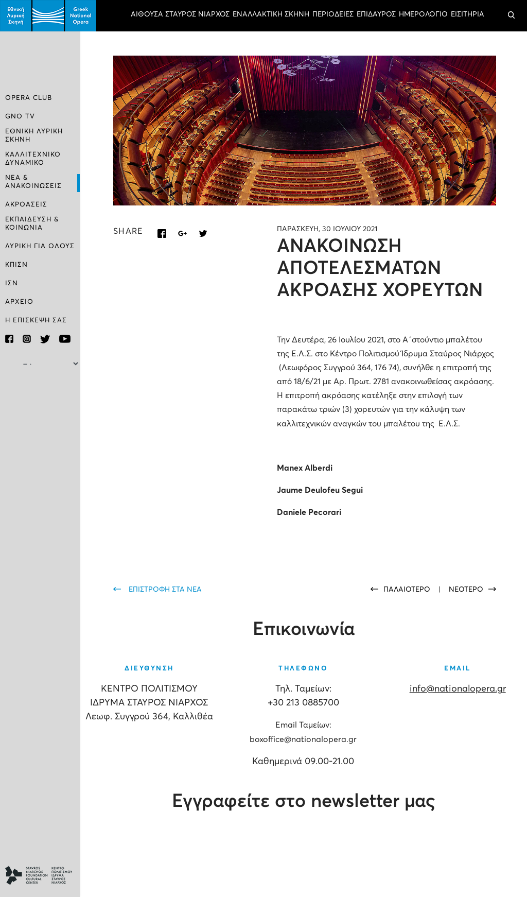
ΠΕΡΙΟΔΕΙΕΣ (333, 14)
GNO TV (20, 116)
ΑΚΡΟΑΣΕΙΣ (26, 204)
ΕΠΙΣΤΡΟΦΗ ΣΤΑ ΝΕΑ (165, 589)
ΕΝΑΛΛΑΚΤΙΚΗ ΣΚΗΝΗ (271, 14)
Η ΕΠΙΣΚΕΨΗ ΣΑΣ (36, 320)
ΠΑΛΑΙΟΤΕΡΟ (407, 589)
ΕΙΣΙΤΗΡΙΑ (467, 14)
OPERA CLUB (28, 98)
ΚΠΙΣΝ (16, 265)
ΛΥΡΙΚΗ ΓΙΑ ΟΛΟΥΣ (40, 246)
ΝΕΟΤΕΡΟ (466, 589)
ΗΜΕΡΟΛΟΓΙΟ (423, 14)
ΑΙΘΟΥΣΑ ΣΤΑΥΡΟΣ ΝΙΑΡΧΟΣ (180, 14)
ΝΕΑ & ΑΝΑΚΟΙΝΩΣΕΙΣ (33, 182)
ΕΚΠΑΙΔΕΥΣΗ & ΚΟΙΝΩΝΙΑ (32, 223)
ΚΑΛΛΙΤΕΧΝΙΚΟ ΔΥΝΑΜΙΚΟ (33, 158)
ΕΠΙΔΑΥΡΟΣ (376, 14)
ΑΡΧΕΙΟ (19, 302)
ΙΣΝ (11, 283)
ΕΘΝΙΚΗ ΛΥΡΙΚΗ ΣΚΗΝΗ (34, 135)
